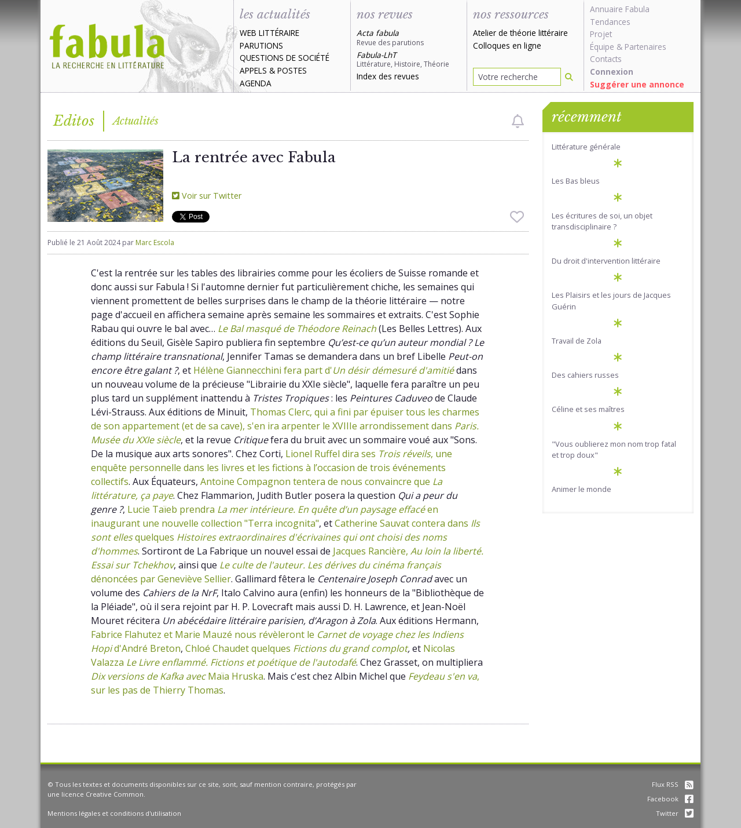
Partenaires (645, 46)
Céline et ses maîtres (588, 409)
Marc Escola (154, 242)
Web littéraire (269, 32)
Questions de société (284, 57)
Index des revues (388, 76)
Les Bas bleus (576, 181)
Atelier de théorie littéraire (520, 32)
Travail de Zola (576, 340)
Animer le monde (581, 489)
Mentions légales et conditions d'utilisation (114, 813)
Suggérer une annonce (637, 84)
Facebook (670, 798)
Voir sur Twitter (206, 195)
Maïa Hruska (177, 676)
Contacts (606, 58)
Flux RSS (673, 784)
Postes (292, 70)
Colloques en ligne (507, 45)
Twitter (675, 813)
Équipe (602, 46)
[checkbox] (518, 121)
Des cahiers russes (585, 375)
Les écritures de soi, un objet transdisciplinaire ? (602, 221)
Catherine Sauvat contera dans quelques (285, 537)
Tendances (610, 21)
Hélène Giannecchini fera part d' (323, 370)
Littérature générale (586, 146)
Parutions (261, 45)
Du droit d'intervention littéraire (606, 261)
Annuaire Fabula (620, 8)
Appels (253, 70)
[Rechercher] (569, 77)
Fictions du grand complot (350, 648)
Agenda (256, 83)
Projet (601, 33)
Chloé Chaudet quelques (239, 648)
